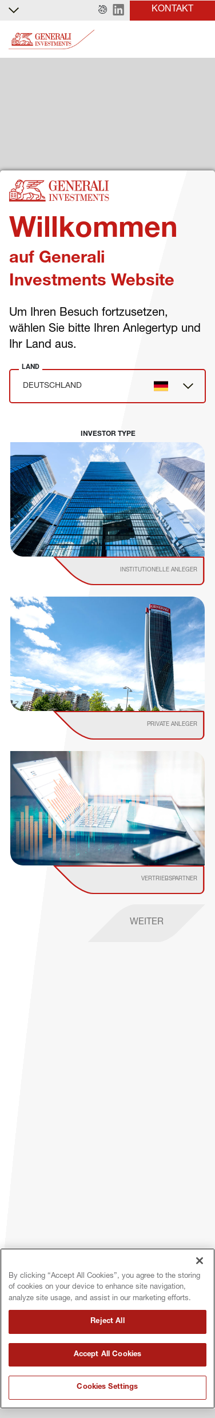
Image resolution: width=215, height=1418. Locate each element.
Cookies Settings (107, 1387)
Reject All (107, 1321)
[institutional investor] (145, 571)
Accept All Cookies (107, 1355)
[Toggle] (199, 39)
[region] (107, 1328)
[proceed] (146, 923)
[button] (103, 10)
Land (30, 367)
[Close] (199, 1260)
